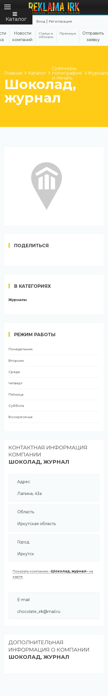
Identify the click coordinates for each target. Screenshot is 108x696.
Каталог (16, 17)
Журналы (17, 300)
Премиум (67, 33)
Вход (40, 21)
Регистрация (60, 21)
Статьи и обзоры (46, 35)
